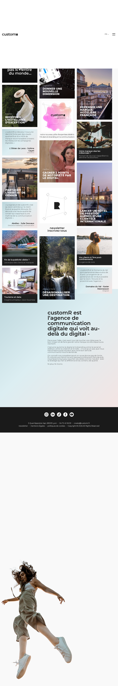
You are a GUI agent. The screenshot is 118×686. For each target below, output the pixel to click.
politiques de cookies (56, 426)
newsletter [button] (23, 426)
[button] (6, 681)
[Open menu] (114, 34)
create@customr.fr (82, 423)
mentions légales (38, 426)
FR (106, 34)
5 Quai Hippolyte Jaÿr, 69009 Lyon (42, 423)
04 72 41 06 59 (65, 423)
